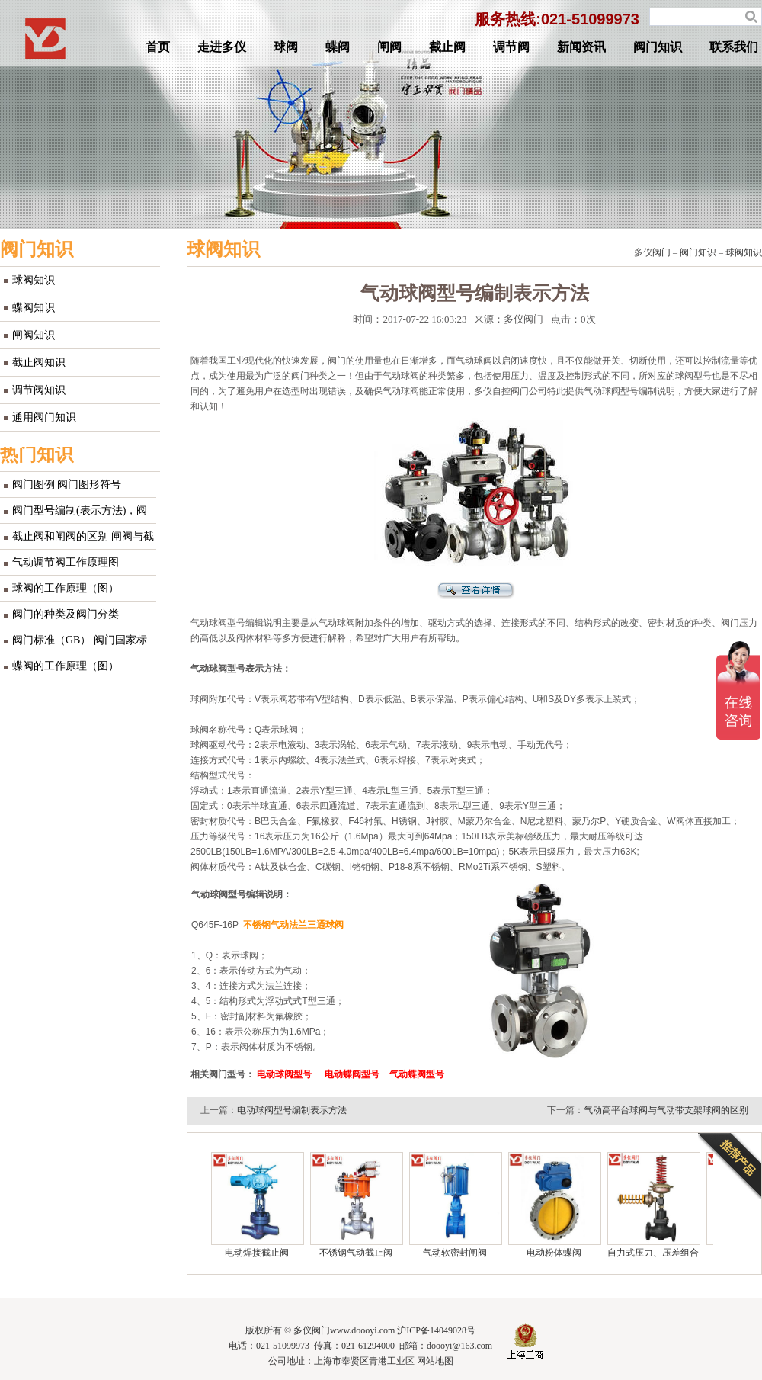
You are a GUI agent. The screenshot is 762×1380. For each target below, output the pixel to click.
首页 (158, 46)
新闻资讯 (581, 46)
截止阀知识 (39, 362)
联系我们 (733, 46)
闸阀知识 (33, 335)
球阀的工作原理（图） (65, 588)
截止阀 (447, 46)
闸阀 (389, 46)
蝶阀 (337, 46)
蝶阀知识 (33, 307)
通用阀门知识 (44, 417)
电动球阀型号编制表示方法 (292, 1110)
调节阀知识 (39, 390)
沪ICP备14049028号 (436, 1330)
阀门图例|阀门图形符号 (66, 484)
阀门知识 (657, 46)
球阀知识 (33, 280)
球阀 (286, 46)
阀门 (661, 252)
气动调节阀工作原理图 (65, 562)
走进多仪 (221, 46)
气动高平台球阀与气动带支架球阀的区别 (666, 1110)
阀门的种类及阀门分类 (65, 614)
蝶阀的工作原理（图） (65, 666)
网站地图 (435, 1361)
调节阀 (511, 46)
